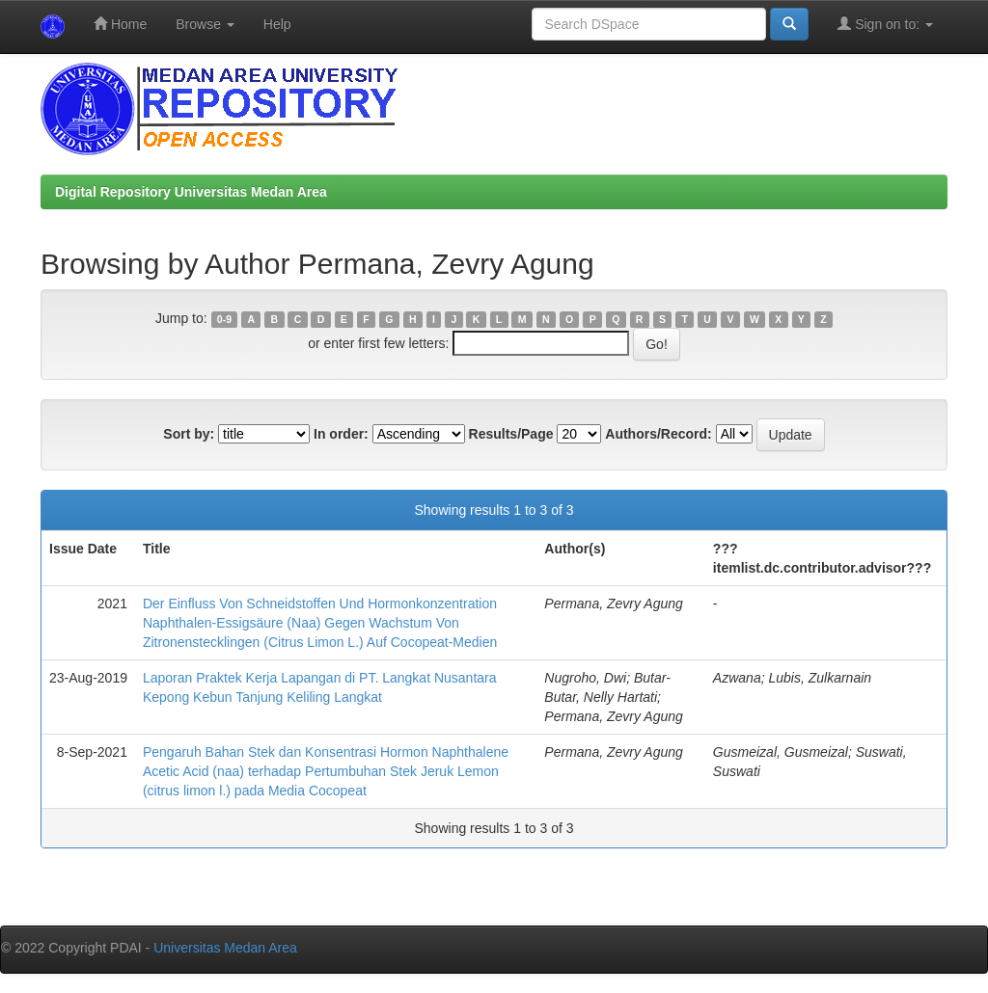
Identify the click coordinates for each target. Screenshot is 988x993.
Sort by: (188, 434)
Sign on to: (885, 23)
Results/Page (511, 434)
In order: (341, 434)
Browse (205, 24)
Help (277, 24)
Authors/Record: (658, 434)
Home (120, 23)
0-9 (224, 319)
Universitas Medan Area (225, 947)
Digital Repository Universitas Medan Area (191, 192)
